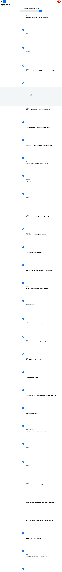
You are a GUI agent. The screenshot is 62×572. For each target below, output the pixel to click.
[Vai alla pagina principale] (4, 1)
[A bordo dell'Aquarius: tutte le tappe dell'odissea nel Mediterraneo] (43, 509)
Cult (27, 143)
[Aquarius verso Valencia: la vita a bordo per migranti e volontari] (43, 527)
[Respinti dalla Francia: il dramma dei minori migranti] (43, 455)
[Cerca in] (31, 11)
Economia (28, 393)
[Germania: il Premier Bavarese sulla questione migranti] (43, 116)
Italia (27, 501)
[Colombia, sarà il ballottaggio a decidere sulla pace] (43, 295)
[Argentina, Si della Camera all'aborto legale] (43, 188)
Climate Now (29, 161)
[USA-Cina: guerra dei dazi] (43, 473)
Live (59, 1)
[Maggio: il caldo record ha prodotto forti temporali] (43, 170)
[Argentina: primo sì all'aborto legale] (43, 545)
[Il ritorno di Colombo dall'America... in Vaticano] (43, 438)
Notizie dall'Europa (30, 251)
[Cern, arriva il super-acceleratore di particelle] (43, 59)
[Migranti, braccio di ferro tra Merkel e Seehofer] (43, 241)
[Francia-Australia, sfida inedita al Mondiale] (43, 42)
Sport (27, 15)
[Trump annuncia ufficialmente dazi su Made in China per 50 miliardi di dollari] (43, 402)
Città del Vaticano (30, 429)
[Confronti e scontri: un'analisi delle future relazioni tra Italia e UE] (43, 77)
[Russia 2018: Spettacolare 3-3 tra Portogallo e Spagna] (43, 24)
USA (27, 554)
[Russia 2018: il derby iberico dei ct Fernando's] (43, 366)
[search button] (40, 11)
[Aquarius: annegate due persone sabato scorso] (43, 491)
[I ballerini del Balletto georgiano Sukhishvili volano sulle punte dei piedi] (43, 152)
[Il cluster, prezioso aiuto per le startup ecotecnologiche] (43, 134)
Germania (28, 233)
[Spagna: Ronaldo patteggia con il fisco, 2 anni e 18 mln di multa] (43, 348)
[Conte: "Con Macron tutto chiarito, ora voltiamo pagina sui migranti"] (43, 223)
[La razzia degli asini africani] (43, 384)
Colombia (28, 286)
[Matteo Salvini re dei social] (43, 420)
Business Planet (29, 125)
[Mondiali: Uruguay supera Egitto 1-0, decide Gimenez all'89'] (43, 277)
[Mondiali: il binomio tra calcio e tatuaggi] (43, 330)
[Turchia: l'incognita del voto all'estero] (43, 259)
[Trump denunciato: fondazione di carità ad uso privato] (43, 563)
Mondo (27, 69)
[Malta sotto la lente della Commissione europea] (43, 313)
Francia (27, 215)
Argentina (28, 179)
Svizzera (28, 51)
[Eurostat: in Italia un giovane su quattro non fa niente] (43, 205)
